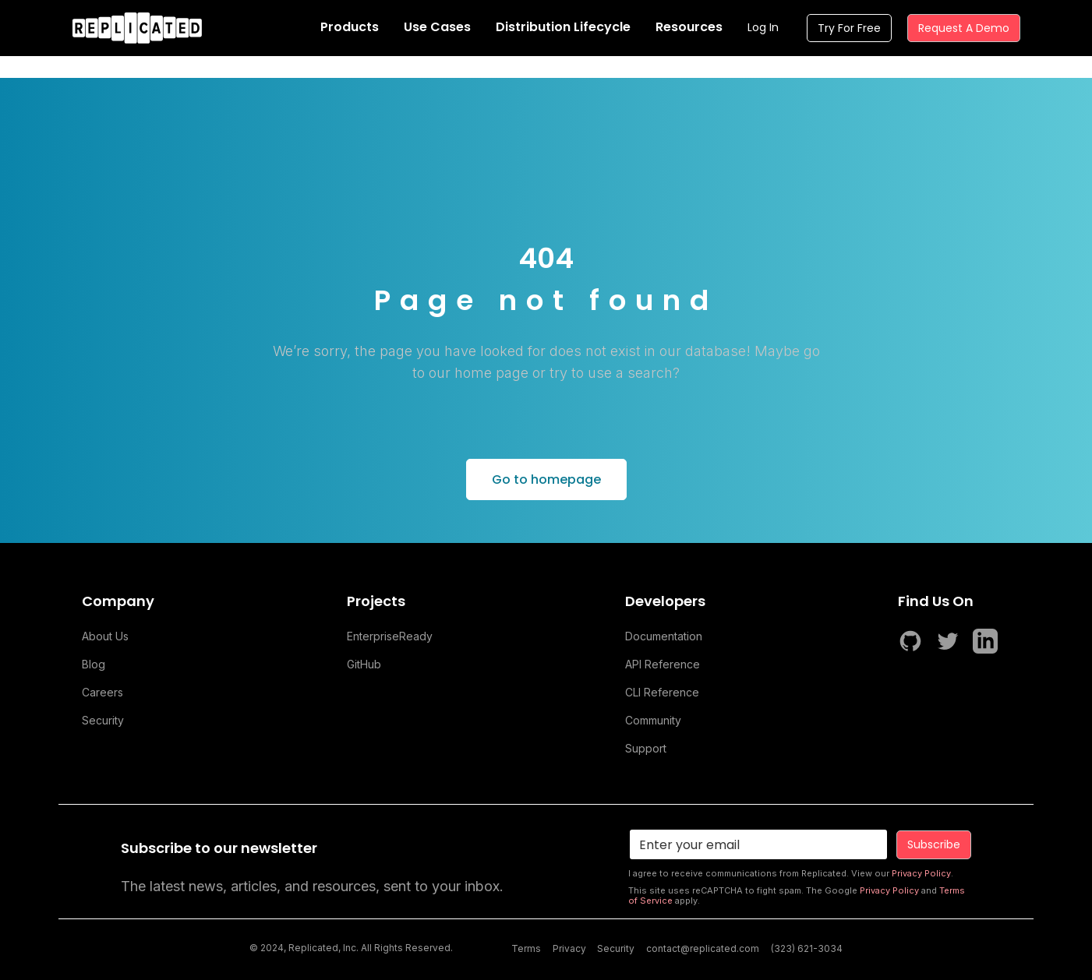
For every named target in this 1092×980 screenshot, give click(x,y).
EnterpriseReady (390, 636)
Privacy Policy (921, 873)
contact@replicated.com (702, 948)
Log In (763, 27)
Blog (93, 664)
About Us (105, 636)
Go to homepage (546, 479)
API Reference (662, 664)
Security (103, 720)
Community (653, 720)
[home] (137, 28)
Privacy (569, 948)
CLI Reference (662, 692)
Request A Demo (963, 28)
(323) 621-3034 (807, 948)
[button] (349, 28)
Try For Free (849, 28)
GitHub (364, 664)
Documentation (663, 636)
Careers (102, 692)
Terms (526, 948)
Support (645, 748)
